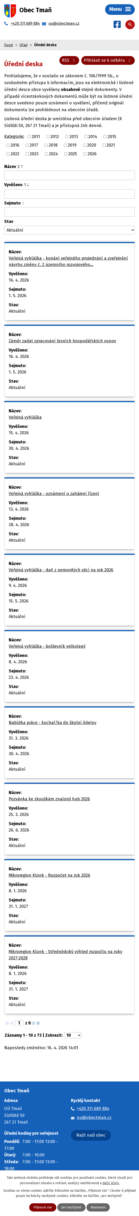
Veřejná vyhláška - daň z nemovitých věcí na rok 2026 (61, 570)
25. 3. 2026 (19, 814)
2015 (112, 136)
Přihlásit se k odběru (108, 60)
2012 (54, 136)
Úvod (8, 45)
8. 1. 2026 (18, 890)
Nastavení (98, 1207)
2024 (53, 153)
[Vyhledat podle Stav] (69, 230)
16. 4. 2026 (19, 280)
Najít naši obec (91, 1135)
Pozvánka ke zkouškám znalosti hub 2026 (49, 799)
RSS (69, 60)
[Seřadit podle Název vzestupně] (22, 166)
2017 (34, 145)
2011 (36, 136)
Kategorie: (14, 136)
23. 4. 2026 (19, 677)
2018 (53, 145)
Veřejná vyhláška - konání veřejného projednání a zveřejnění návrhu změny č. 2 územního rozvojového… (68, 261)
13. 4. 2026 (19, 509)
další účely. (110, 1183)
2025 (72, 153)
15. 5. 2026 (19, 601)
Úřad (23, 45)
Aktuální (17, 311)
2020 (91, 145)
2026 (92, 153)
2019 (72, 145)
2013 (74, 136)
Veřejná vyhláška (25, 417)
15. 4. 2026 (19, 432)
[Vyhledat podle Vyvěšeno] (69, 194)
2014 (92, 136)
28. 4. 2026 (19, 524)
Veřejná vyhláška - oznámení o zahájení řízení (54, 493)
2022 (15, 153)
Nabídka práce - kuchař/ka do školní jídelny (52, 722)
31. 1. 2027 (18, 906)
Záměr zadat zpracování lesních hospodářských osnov (62, 341)
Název (12, 166)
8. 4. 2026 (18, 661)
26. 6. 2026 (19, 830)
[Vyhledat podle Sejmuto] (69, 212)
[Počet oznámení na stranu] (72, 1035)
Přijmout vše (42, 1207)
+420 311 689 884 (93, 1108)
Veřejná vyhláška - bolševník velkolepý (47, 646)
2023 (34, 153)
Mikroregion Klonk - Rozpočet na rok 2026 (49, 875)
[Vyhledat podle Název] (69, 175)
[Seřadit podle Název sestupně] (22, 167)
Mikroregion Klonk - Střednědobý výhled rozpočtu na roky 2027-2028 (65, 955)
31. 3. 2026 (19, 738)
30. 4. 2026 (19, 448)
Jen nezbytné (71, 1207)
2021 (110, 145)
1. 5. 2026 (17, 295)
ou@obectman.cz (94, 1117)
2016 (15, 145)
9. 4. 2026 (18, 585)
